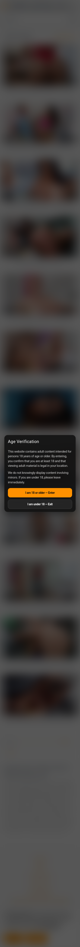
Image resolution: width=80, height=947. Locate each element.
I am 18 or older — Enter (40, 492)
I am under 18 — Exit (40, 504)
